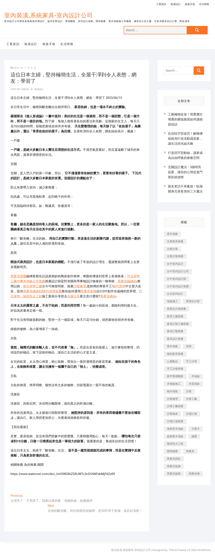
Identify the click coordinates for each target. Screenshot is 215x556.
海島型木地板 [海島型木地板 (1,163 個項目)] (175, 428)
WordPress (204, 550)
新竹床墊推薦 (52, 291)
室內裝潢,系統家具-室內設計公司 (48, 15)
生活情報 (204, 4)
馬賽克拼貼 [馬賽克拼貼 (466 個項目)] (174, 458)
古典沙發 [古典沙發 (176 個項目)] (172, 248)
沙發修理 (79, 286)
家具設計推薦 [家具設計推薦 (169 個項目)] (175, 338)
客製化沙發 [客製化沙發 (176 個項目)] (193, 301)
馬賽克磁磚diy (127, 281)
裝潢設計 (175, 4)
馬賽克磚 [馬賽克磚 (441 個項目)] (194, 473)
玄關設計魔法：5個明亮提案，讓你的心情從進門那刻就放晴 (185, 172)
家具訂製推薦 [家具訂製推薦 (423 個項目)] (175, 331)
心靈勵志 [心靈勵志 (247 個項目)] (172, 361)
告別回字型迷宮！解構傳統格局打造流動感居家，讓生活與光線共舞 (185, 139)
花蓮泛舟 (73, 296)
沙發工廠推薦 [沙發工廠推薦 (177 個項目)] (175, 406)
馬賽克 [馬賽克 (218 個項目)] (190, 451)
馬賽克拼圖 (18, 276)
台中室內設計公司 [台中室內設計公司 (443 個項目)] (178, 271)
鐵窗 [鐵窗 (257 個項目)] (194, 436)
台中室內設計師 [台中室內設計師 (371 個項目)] (176, 278)
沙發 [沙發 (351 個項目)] (188, 391)
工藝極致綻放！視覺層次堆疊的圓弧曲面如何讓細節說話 (185, 119)
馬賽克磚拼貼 (32, 291)
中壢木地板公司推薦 (31, 281)
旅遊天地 (190, 4)
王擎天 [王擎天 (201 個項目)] (195, 428)
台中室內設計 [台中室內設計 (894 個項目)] (175, 263)
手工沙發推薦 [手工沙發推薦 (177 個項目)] (175, 368)
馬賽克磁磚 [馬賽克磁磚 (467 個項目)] (174, 473)
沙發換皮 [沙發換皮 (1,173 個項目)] (172, 413)
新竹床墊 (119, 286)
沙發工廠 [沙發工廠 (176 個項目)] (191, 398)
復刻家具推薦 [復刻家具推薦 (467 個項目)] (175, 353)
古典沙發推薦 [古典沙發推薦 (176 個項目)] (175, 256)
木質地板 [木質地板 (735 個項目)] (194, 383)
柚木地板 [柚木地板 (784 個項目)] (172, 391)
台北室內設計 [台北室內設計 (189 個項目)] (175, 293)
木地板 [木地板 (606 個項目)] (195, 376)
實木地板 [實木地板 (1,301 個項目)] (172, 346)
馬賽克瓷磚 (88, 291)
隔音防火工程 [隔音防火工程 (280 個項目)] (175, 443)
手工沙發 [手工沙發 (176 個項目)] (191, 361)
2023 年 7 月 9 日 (23, 68)
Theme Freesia (177, 550)
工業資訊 (161, 4)
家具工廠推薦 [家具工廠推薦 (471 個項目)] (175, 316)
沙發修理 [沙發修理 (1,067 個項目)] (172, 398)
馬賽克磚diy (108, 296)
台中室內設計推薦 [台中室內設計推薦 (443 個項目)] (178, 286)
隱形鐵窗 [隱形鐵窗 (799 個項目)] (172, 451)
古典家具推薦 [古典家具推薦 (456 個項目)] (175, 241)
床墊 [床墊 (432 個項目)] (188, 346)
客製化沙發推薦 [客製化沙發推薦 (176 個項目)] (176, 308)
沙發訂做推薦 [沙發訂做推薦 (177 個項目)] (175, 421)
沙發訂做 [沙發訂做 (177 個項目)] (191, 413)
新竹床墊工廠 (32, 286)
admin (25, 89)
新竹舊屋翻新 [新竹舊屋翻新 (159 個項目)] (175, 376)
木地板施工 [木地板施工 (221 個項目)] (174, 383)
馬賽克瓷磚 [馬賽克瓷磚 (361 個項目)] (174, 466)
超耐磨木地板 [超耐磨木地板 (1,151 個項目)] (175, 436)
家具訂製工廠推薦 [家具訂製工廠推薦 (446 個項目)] (178, 323)
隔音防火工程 (32, 296)
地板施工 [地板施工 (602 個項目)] (172, 301)
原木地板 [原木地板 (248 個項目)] (172, 233)
